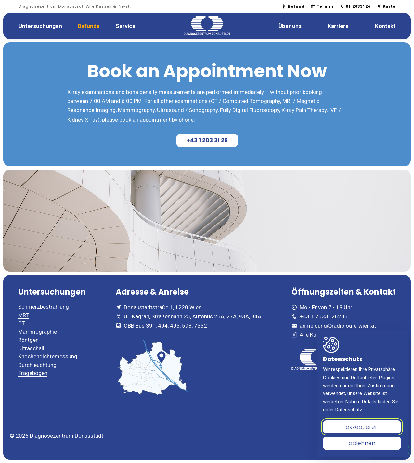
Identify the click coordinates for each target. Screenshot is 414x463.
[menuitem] (40, 26)
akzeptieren (362, 427)
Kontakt (385, 26)
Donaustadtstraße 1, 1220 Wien (162, 307)
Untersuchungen (40, 26)
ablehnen (362, 443)
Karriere (338, 26)
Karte (386, 6)
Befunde (89, 26)
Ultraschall (31, 348)
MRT (23, 315)
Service (126, 26)
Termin (322, 6)
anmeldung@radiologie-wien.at (338, 325)
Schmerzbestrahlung (43, 306)
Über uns (290, 26)
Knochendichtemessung (47, 356)
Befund (293, 6)
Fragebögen (32, 373)
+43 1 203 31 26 (207, 140)
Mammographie (37, 331)
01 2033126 (355, 6)
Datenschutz (348, 410)
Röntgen (28, 340)
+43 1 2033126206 (324, 316)
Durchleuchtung (37, 365)
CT (21, 323)
